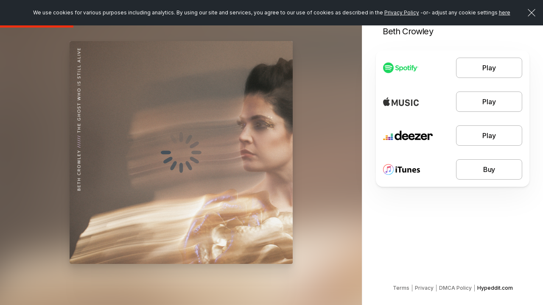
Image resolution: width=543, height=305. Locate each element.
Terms (401, 288)
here (504, 12)
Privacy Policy (401, 12)
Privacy (424, 288)
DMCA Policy (455, 288)
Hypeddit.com (495, 288)
